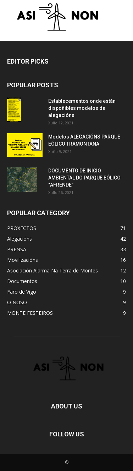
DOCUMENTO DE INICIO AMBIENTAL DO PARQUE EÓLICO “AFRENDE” (84, 178)
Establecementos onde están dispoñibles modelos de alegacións (82, 108)
